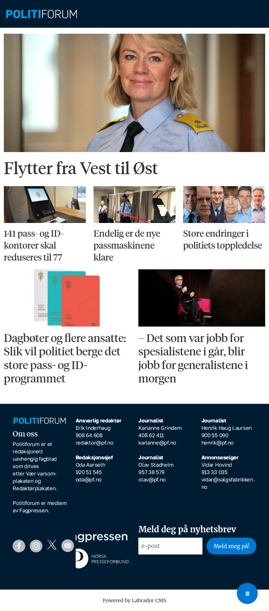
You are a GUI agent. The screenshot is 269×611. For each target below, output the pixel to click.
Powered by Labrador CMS (134, 600)
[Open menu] (247, 593)
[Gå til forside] (41, 14)
